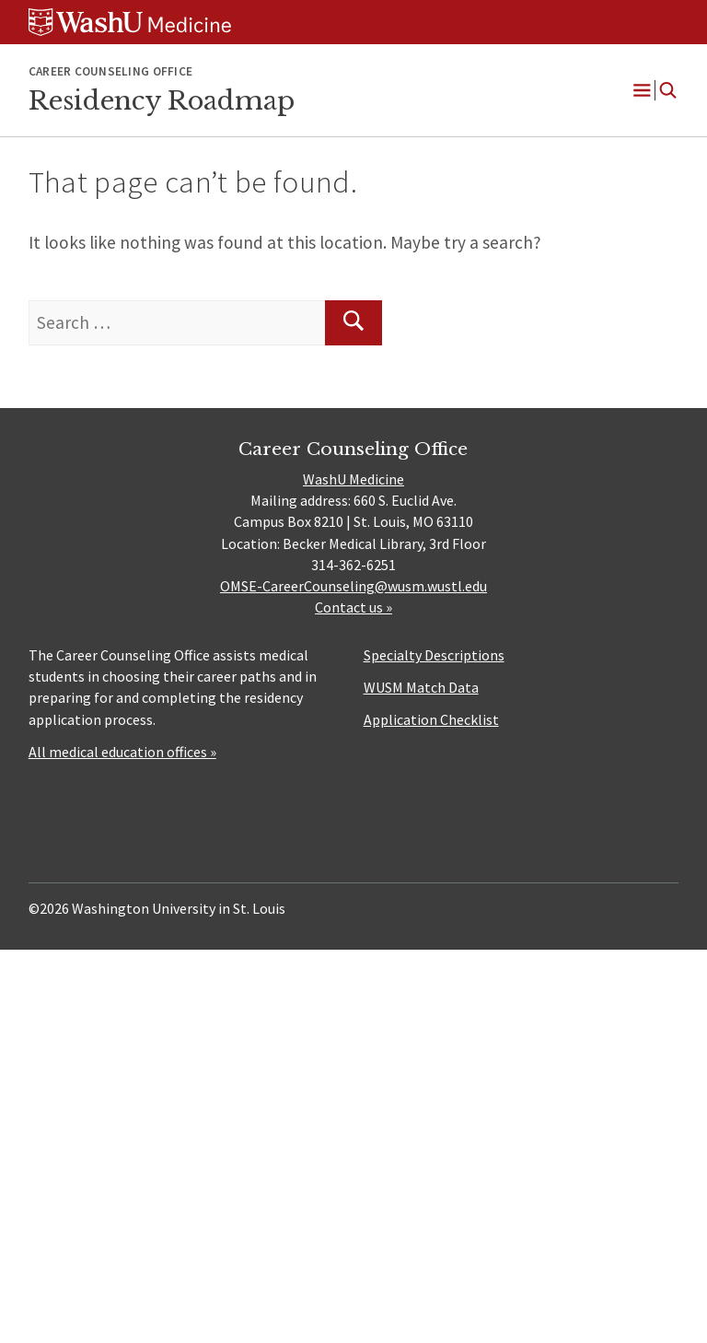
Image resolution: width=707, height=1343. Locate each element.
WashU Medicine (353, 479)
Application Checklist (431, 719)
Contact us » (353, 607)
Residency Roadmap (162, 100)
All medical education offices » (122, 751)
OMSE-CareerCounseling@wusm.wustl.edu (353, 586)
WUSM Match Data (421, 687)
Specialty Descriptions (434, 655)
